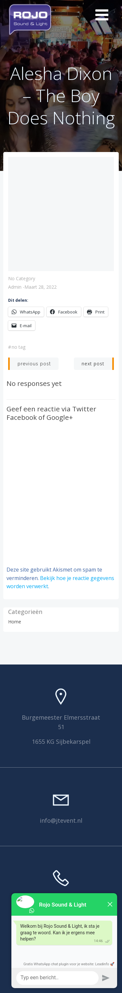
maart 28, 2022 (40, 287)
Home (14, 622)
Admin (14, 287)
